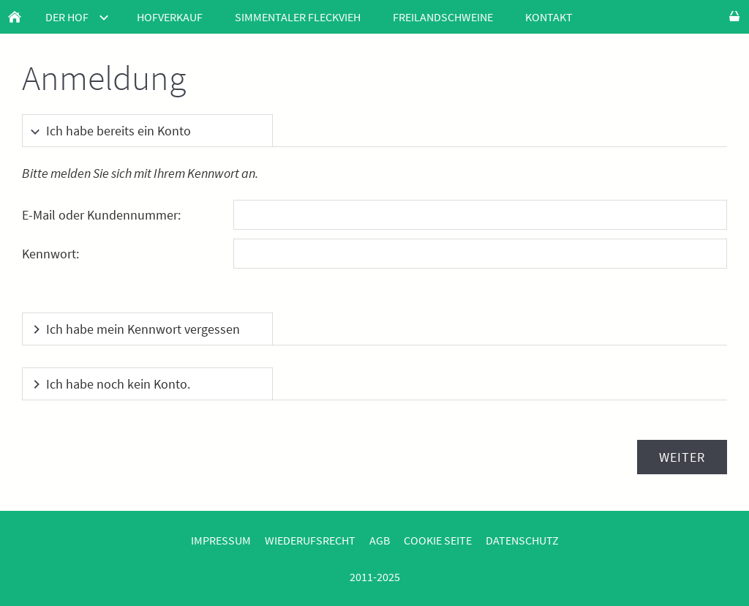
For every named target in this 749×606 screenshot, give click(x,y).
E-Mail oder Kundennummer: (101, 214)
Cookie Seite (438, 540)
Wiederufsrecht (310, 540)
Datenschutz (522, 540)
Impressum (221, 540)
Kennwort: (50, 253)
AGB (379, 540)
